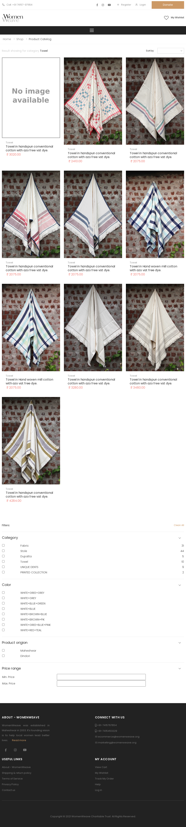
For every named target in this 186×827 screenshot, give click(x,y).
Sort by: (150, 50)
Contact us (8, 790)
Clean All (179, 525)
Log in (98, 790)
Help (98, 784)
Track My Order (104, 778)
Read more (19, 740)
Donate (168, 5)
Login (140, 4)
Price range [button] (11, 668)
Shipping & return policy (16, 773)
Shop (19, 39)
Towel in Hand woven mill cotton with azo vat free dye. (153, 268)
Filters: (6, 525)
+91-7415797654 (107, 725)
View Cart (101, 767)
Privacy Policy (10, 784)
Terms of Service (12, 778)
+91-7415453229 (107, 731)
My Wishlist (101, 773)
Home (7, 39)
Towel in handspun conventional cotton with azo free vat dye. (29, 148)
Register (124, 4)
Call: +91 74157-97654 (17, 4)
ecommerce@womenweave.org (118, 736)
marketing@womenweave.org (117, 742)
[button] (93, 585)
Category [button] (10, 538)
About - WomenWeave (16, 767)
